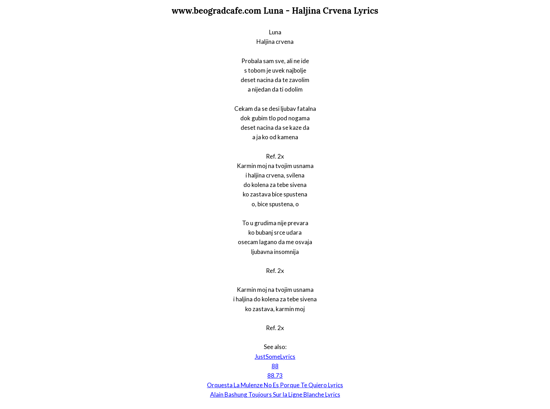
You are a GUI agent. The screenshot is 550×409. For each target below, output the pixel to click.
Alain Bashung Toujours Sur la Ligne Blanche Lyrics (275, 394)
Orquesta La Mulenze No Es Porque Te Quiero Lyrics (275, 385)
